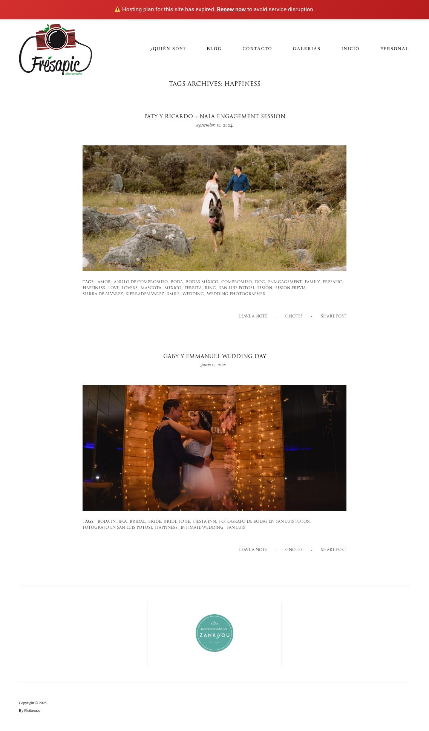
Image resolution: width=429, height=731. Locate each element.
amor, (105, 282)
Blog (214, 48)
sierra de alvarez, (103, 294)
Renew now (231, 9)
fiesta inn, (205, 522)
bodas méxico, (202, 282)
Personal (394, 48)
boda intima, (113, 522)
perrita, (193, 288)
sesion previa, (291, 288)
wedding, (193, 294)
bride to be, (177, 522)
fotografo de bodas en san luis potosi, (265, 522)
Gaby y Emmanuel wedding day (214, 357)
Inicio (351, 48)
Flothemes (32, 710)
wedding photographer (236, 294)
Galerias (307, 48)
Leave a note (253, 316)
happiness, (94, 288)
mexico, (173, 288)
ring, (211, 288)
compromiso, (237, 282)
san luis (236, 528)
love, (114, 288)
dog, (260, 282)
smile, (174, 294)
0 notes (294, 316)
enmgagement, (285, 282)
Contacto (257, 48)
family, (313, 282)
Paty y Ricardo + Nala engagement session (214, 117)
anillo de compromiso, (141, 282)
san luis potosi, (237, 288)
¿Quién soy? (168, 48)
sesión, (265, 288)
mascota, (151, 288)
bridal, (138, 522)
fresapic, (333, 282)
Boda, (177, 282)
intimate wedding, (203, 528)
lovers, (130, 288)
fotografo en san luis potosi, (118, 528)
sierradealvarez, (145, 294)
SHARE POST (333, 316)
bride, (155, 522)
